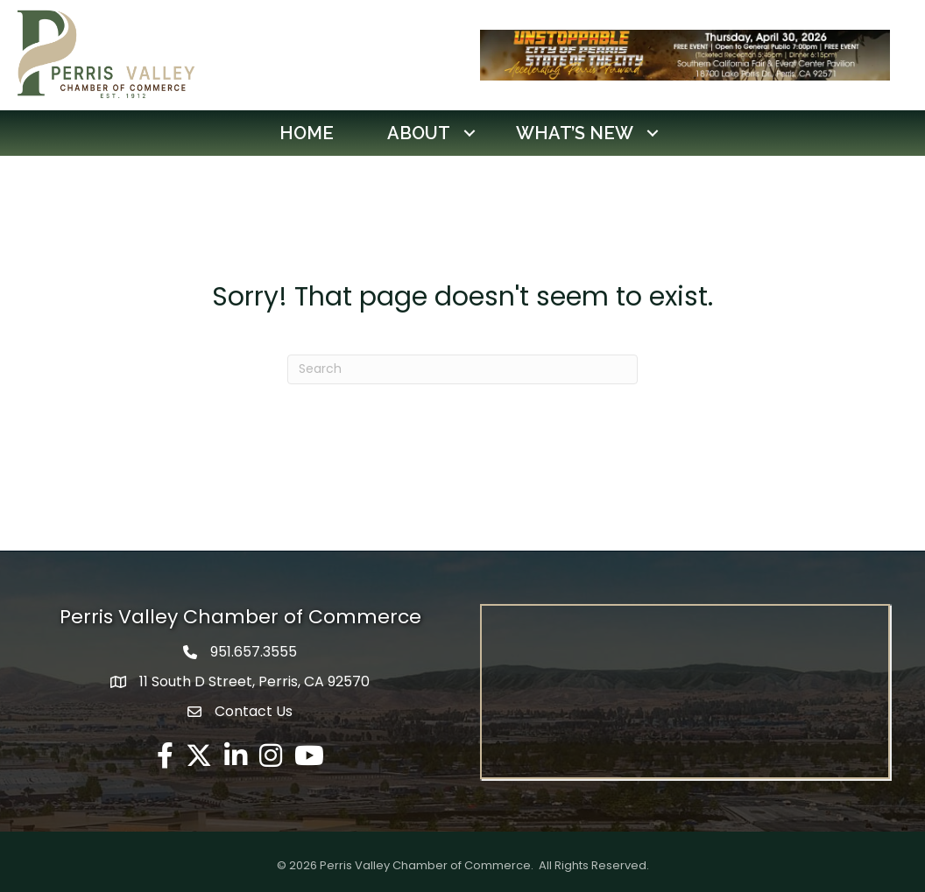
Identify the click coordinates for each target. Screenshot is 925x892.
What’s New (574, 133)
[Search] (462, 369)
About (418, 133)
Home (306, 133)
